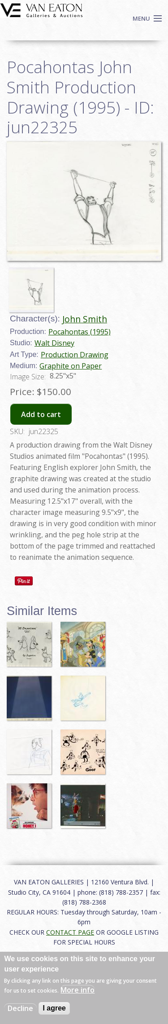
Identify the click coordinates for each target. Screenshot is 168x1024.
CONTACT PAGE (70, 932)
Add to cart (41, 414)
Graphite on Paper (70, 366)
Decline (20, 1008)
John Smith (84, 319)
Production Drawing (74, 355)
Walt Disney (54, 343)
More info (77, 990)
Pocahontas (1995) (79, 332)
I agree (54, 1008)
